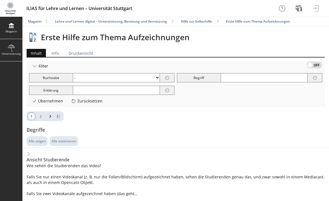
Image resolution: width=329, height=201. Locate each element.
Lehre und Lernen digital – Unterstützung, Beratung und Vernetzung (111, 21)
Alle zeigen (37, 141)
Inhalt (34, 53)
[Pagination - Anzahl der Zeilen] (58, 116)
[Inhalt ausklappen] (29, 154)
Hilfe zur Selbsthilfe (196, 21)
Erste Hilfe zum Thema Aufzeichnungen (258, 21)
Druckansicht (81, 53)
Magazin (35, 21)
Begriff (198, 77)
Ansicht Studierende (48, 160)
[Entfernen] (167, 78)
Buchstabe (51, 77)
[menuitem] (299, 8)
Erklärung (51, 90)
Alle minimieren (64, 141)
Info (55, 53)
